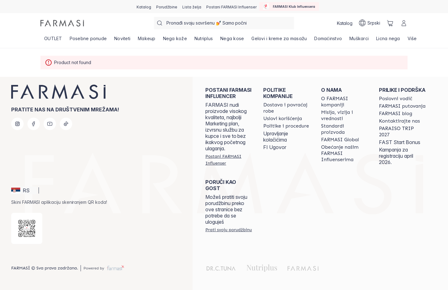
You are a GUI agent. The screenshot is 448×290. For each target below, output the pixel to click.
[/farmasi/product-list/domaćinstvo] (328, 40)
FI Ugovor (274, 147)
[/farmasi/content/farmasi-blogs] (395, 113)
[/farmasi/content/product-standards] (344, 129)
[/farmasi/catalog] (144, 6)
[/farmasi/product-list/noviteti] (122, 40)
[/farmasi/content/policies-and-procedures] (286, 126)
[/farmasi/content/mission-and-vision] (344, 115)
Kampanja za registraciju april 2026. (396, 156)
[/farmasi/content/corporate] (340, 140)
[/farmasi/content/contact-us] (399, 121)
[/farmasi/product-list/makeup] (146, 40)
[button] (24, 190)
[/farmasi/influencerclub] (289, 6)
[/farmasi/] (62, 23)
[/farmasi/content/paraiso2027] (402, 131)
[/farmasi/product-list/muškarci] (359, 40)
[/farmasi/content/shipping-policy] (286, 108)
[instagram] (17, 124)
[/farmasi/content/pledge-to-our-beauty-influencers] (344, 153)
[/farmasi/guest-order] (228, 229)
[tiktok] (66, 124)
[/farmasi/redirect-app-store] (26, 228)
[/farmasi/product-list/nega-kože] (175, 40)
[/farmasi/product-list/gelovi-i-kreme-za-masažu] (279, 40)
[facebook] (33, 124)
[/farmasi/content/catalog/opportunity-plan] (395, 99)
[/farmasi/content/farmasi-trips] (402, 106)
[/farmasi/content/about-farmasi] (344, 102)
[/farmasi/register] (167, 6)
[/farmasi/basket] (390, 23)
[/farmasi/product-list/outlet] (53, 40)
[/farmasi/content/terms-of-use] (282, 118)
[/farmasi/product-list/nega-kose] (232, 40)
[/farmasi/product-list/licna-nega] (388, 40)
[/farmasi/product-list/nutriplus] (204, 40)
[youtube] (50, 124)
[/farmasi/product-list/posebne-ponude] (88, 40)
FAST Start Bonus (399, 142)
